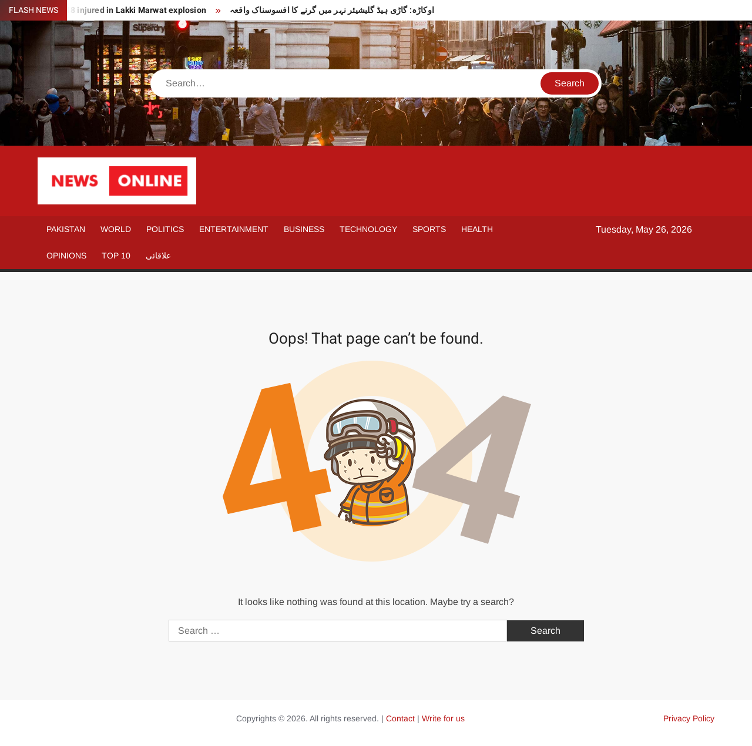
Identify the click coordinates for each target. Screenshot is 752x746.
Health (477, 229)
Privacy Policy (688, 718)
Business (304, 229)
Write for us (443, 718)
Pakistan (65, 229)
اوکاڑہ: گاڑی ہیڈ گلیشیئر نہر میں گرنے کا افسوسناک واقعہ (332, 10)
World (115, 229)
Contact (400, 718)
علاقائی (158, 255)
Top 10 (116, 255)
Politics (165, 229)
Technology (368, 229)
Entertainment (233, 229)
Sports (429, 229)
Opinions (66, 255)
